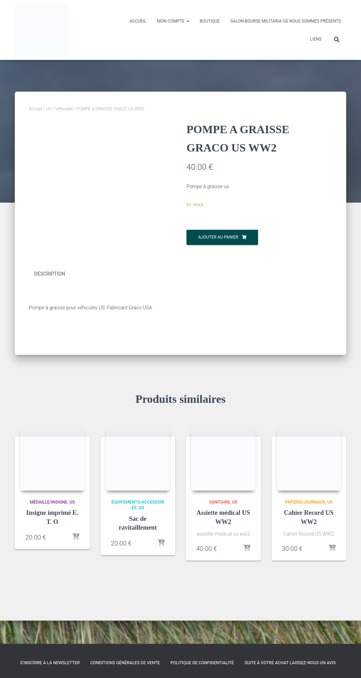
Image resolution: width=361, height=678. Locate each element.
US (48, 108)
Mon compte (173, 21)
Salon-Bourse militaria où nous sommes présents (285, 21)
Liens (316, 39)
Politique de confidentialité (202, 662)
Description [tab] (49, 297)
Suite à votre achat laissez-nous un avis (290, 662)
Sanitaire (219, 525)
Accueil (137, 21)
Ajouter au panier (218, 237)
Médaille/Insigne (48, 525)
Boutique (210, 21)
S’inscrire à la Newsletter (50, 662)
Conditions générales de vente (125, 662)
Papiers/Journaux (305, 525)
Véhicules (64, 108)
